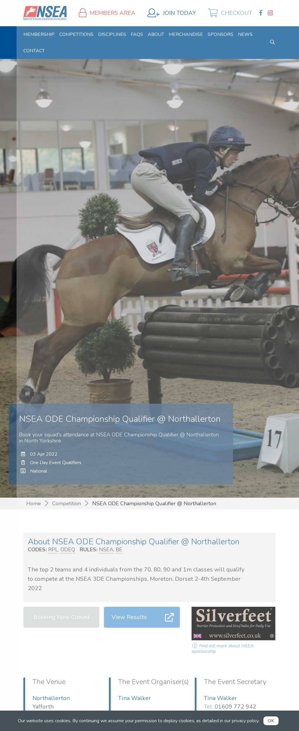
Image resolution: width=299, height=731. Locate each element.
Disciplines (112, 34)
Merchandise (186, 34)
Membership (39, 34)
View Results (129, 617)
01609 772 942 (235, 707)
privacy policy (245, 721)
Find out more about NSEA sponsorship (223, 649)
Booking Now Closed (61, 617)
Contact (34, 50)
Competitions (76, 34)
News (245, 34)
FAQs (137, 34)
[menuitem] (39, 34)
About (156, 34)
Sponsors (220, 34)
